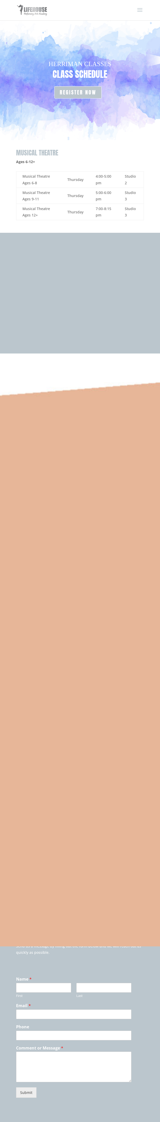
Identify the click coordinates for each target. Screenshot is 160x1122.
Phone (22, 1027)
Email (23, 1005)
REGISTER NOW (78, 92)
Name (24, 979)
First (19, 996)
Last (79, 996)
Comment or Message (39, 1048)
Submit (26, 1092)
